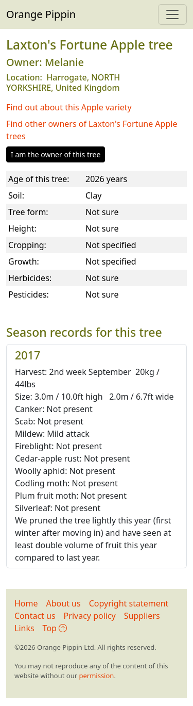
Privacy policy (90, 615)
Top (55, 628)
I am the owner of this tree (55, 154)
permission (96, 675)
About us (63, 603)
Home (26, 603)
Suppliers (142, 615)
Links (24, 628)
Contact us (35, 615)
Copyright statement (129, 603)
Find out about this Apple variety (69, 107)
